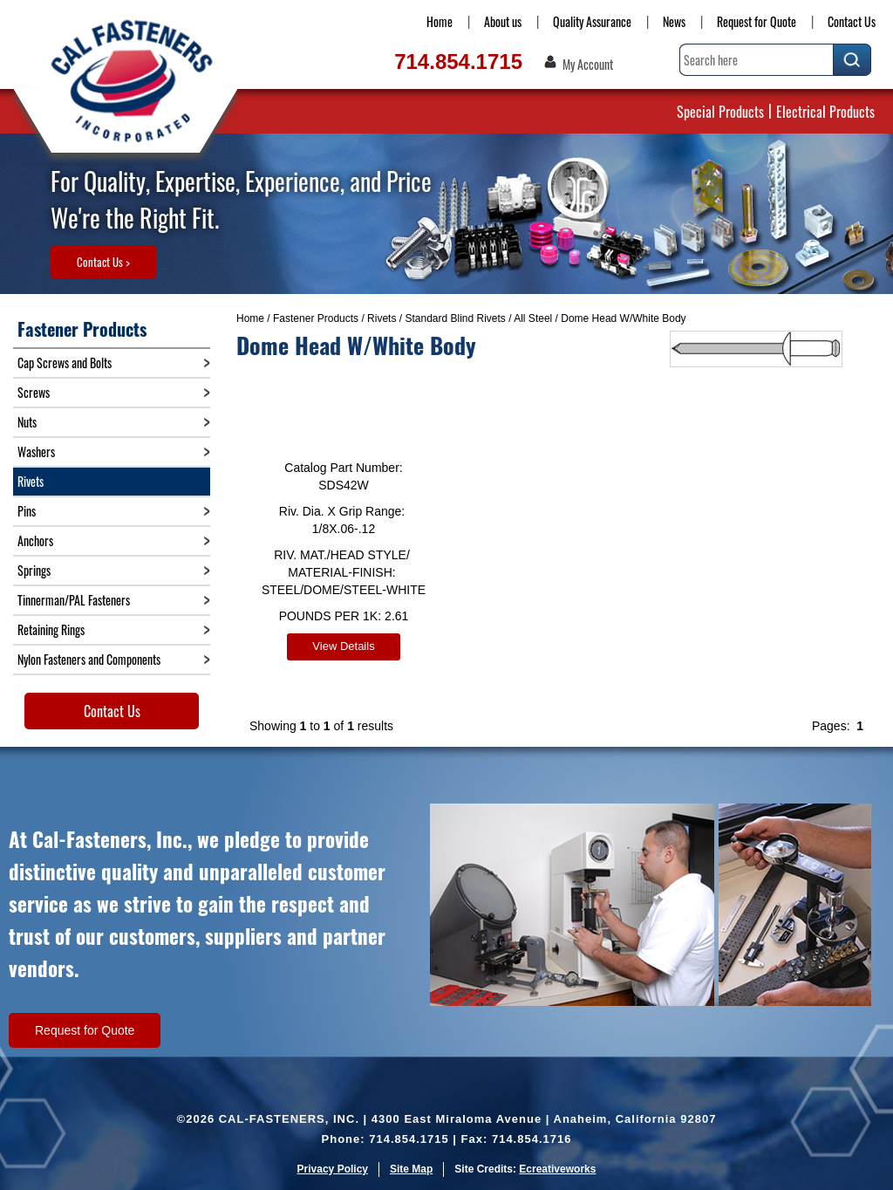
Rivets (381, 318)
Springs (34, 570)
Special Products (720, 111)
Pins (26, 511)
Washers (36, 451)
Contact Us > (103, 261)
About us (502, 21)
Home (439, 21)
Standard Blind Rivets (455, 318)
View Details (343, 646)
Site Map (411, 1169)
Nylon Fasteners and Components (88, 659)
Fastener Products (315, 318)
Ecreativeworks (557, 1169)
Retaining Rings (51, 629)
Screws (33, 392)
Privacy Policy (332, 1169)
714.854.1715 (458, 61)
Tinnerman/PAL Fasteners (73, 600)
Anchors (35, 540)
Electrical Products (825, 111)
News (674, 21)
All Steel (533, 318)
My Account (587, 64)
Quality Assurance (592, 21)
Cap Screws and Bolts (64, 362)
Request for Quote (756, 21)
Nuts (27, 422)
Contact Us (852, 21)
